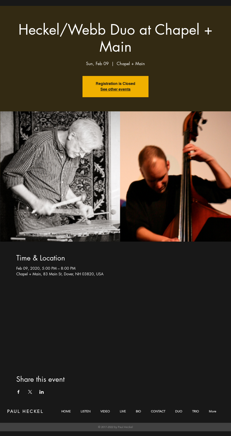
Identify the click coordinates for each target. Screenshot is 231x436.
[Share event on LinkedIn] (41, 392)
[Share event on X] (30, 392)
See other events (115, 89)
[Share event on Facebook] (18, 392)
